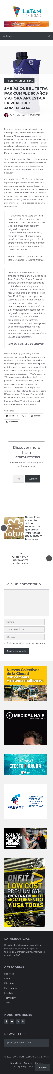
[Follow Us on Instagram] (18, 1021)
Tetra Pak (13, 142)
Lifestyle (8, 993)
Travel (7, 1002)
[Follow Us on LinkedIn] (23, 1021)
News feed (15, 1063)
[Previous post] (4, 528)
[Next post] (49, 558)
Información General (19, 81)
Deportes (9, 973)
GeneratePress (42, 1056)
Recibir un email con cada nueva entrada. (26, 643)
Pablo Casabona (20, 115)
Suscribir (33, 478)
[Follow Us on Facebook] (6, 1021)
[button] (49, 36)
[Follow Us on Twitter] (12, 1021)
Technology (10, 997)
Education (9, 983)
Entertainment (11, 988)
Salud (7, 978)
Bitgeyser (8, 129)
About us (28, 1063)
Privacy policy (20, 1066)
